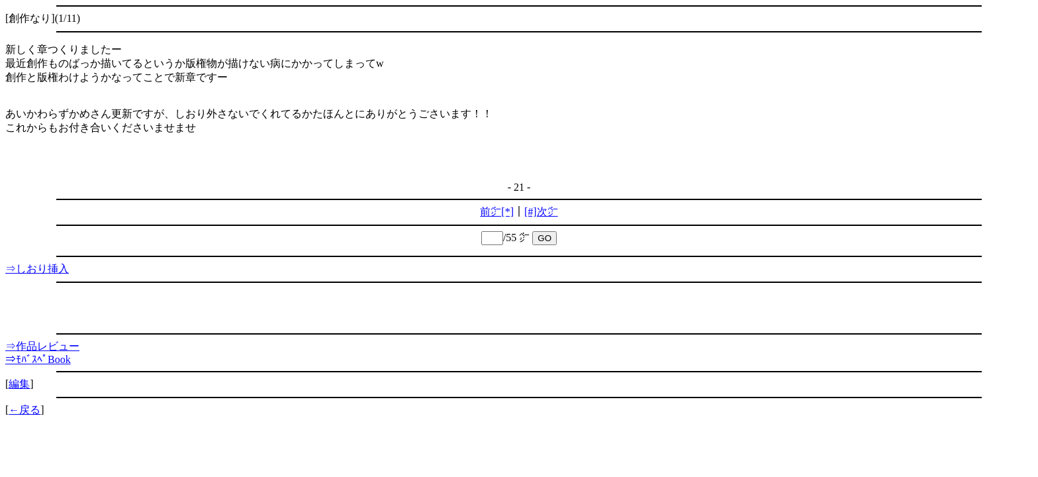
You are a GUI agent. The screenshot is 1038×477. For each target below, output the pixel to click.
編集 (19, 384)
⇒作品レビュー (42, 346)
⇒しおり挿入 (37, 268)
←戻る (24, 409)
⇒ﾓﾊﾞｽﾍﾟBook (38, 359)
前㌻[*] (497, 211)
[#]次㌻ (541, 211)
